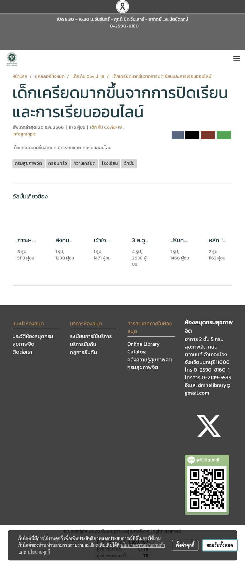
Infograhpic (24, 134)
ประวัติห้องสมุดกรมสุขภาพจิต (32, 340)
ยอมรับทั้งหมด (219, 545)
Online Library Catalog (143, 347)
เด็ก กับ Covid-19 (106, 127)
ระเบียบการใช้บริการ (91, 336)
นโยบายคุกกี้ (39, 552)
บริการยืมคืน (83, 344)
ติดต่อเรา (22, 352)
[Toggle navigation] (237, 59)
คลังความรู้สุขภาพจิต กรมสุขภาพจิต (149, 363)
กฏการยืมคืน (83, 352)
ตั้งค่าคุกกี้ (185, 545)
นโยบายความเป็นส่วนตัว (143, 545)
